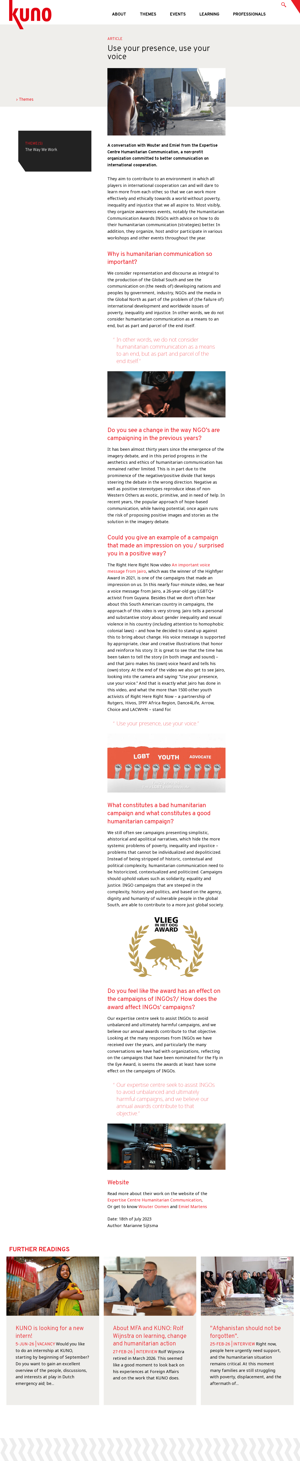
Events (178, 14)
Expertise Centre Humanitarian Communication (154, 1200)
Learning (209, 14)
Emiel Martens (192, 1206)
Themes (148, 14)
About (119, 14)
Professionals (249, 14)
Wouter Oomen (153, 1206)
